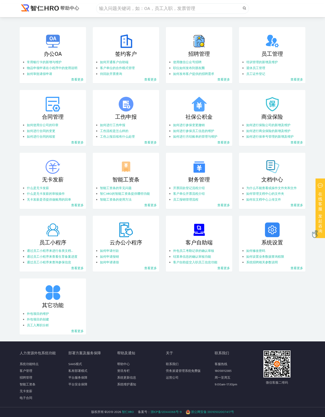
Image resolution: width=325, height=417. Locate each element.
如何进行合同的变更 (41, 131)
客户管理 (26, 370)
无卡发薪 (26, 391)
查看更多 (77, 79)
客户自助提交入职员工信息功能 (195, 262)
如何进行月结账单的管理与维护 (195, 136)
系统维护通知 (126, 384)
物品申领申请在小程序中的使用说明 (52, 68)
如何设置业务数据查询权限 (265, 256)
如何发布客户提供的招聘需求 (193, 73)
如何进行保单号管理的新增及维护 (270, 136)
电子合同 (26, 398)
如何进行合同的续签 (41, 136)
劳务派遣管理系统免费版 (183, 370)
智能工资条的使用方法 (116, 199)
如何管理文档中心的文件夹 (265, 193)
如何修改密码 (255, 250)
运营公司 (172, 377)
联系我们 (172, 364)
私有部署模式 (77, 370)
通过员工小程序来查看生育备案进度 (52, 256)
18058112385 (223, 370)
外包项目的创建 (38, 319)
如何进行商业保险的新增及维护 (268, 131)
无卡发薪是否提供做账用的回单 (49, 199)
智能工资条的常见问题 (116, 188)
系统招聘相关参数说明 (262, 262)
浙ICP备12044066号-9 (166, 412)
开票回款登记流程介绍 (189, 188)
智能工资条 (27, 384)
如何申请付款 (109, 250)
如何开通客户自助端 (114, 62)
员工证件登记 (255, 73)
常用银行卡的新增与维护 (44, 62)
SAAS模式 (75, 364)
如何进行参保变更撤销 (189, 125)
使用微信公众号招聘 (187, 62)
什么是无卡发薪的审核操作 (46, 193)
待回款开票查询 (111, 73)
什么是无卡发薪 (38, 188)
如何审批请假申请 (39, 73)
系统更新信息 (126, 377)
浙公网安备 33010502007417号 (210, 412)
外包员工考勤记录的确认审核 (193, 250)
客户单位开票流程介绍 (189, 193)
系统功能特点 (29, 364)
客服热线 (221, 364)
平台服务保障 (77, 377)
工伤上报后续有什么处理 (117, 136)
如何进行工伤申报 (112, 125)
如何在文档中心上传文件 (263, 199)
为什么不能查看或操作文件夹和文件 (271, 188)
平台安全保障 (77, 384)
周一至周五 (222, 377)
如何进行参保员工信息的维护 (193, 131)
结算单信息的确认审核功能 (192, 256)
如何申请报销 (109, 256)
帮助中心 (69, 8)
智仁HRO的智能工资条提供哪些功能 (125, 193)
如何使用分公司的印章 (42, 125)
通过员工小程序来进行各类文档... (50, 250)
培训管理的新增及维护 (262, 62)
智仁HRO (128, 412)
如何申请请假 (109, 262)
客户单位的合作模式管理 (117, 68)
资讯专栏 (123, 370)
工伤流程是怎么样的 (114, 131)
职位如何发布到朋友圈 (189, 68)
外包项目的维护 (38, 313)
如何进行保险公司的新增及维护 (268, 125)
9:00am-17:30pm (226, 384)
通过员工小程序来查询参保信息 (49, 262)
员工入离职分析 (38, 325)
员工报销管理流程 (185, 199)
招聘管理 (26, 377)
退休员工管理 (255, 68)
